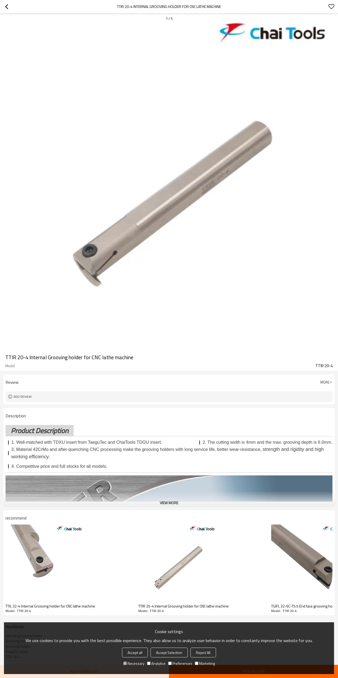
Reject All (203, 652)
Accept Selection (169, 652)
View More (169, 503)
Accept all (135, 652)
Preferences (180, 663)
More (325, 382)
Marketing (205, 663)
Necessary (133, 663)
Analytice (156, 663)
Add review (22, 396)
